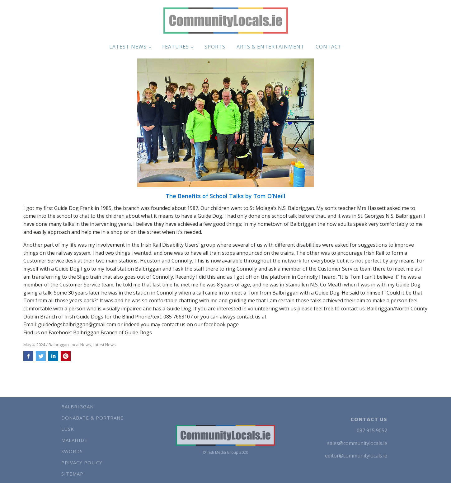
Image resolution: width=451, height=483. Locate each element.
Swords (72, 451)
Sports (214, 46)
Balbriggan (77, 406)
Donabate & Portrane (92, 418)
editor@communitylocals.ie (356, 455)
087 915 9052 (372, 430)
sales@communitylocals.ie (357, 443)
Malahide (74, 440)
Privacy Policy (81, 462)
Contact (329, 46)
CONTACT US (368, 419)
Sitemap (72, 474)
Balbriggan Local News (70, 344)
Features (175, 46)
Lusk (67, 429)
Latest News (128, 46)
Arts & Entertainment (270, 46)
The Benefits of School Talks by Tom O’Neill (225, 196)
